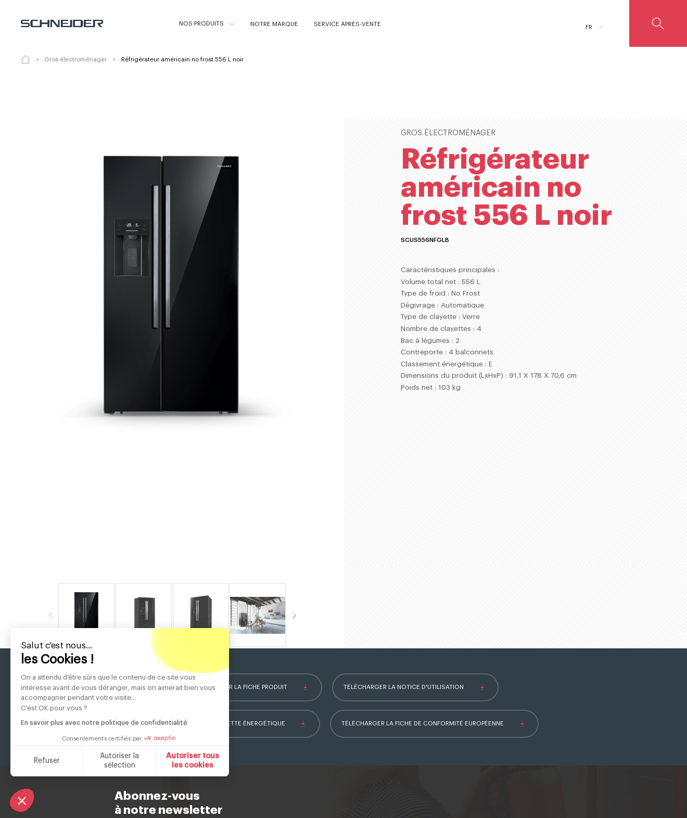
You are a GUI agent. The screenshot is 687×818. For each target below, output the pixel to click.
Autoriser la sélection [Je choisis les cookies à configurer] (119, 760)
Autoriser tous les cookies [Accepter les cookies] (192, 760)
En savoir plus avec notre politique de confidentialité (104, 723)
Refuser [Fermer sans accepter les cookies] (47, 760)
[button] (21, 800)
